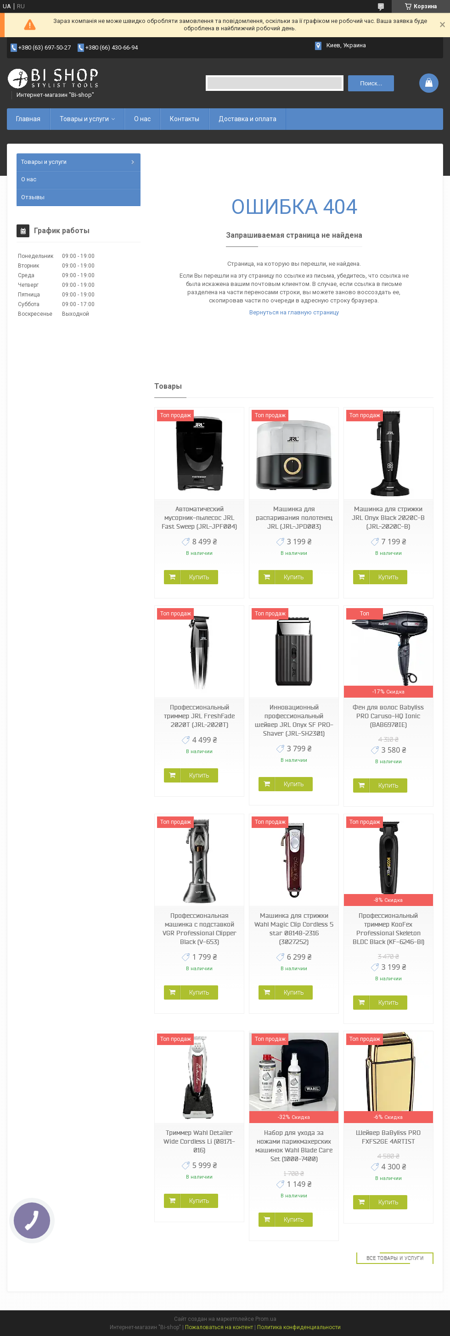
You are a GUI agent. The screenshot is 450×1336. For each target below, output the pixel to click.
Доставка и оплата (247, 119)
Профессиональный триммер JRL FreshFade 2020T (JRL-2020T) (199, 716)
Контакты (184, 119)
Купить (199, 577)
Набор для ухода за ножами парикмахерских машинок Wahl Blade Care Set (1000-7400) (293, 1146)
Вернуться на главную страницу (294, 312)
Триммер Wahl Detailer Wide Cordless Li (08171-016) (199, 1141)
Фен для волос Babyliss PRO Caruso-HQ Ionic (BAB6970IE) (388, 716)
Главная (28, 119)
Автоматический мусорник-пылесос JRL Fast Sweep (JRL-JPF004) (199, 517)
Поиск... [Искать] (371, 83)
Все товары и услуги (395, 1258)
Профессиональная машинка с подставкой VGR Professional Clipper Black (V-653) (199, 928)
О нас (142, 119)
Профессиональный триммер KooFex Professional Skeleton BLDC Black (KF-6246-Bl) (388, 928)
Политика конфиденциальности (299, 1327)
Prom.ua (265, 1319)
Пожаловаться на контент (219, 1327)
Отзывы (33, 197)
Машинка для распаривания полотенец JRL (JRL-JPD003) (294, 517)
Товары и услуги (84, 119)
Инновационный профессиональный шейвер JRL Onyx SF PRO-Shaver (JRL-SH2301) (294, 720)
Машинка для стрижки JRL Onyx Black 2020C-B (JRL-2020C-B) (388, 517)
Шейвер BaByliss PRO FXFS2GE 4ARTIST (388, 1137)
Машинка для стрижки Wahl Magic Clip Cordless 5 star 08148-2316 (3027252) (293, 928)
